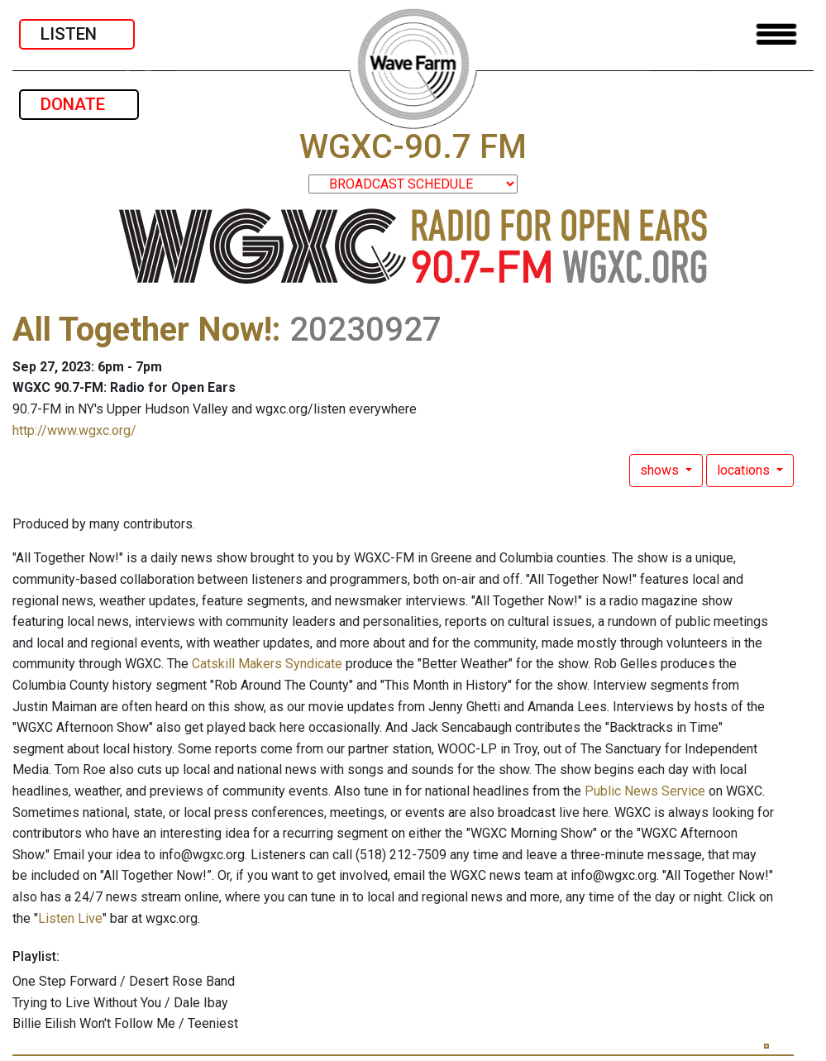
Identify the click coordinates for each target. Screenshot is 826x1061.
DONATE (79, 104)
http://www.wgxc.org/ (74, 430)
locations (745, 470)
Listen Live (70, 918)
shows (661, 470)
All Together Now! (142, 329)
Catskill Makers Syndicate (267, 663)
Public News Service (645, 791)
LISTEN (77, 34)
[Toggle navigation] (776, 34)
